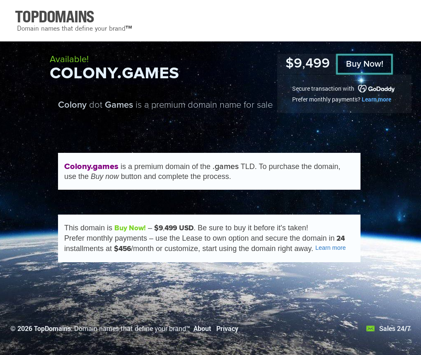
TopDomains (52, 328)
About (202, 328)
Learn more (376, 99)
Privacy (227, 328)
